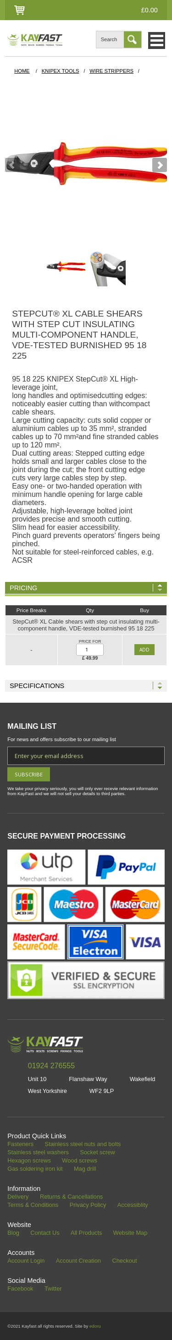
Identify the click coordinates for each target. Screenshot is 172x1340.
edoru (95, 1326)
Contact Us (44, 1233)
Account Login (25, 1261)
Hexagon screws (29, 1161)
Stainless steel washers (38, 1153)
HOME (22, 71)
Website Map (130, 1233)
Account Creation (78, 1261)
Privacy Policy (88, 1205)
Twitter (53, 1289)
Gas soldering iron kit (34, 1169)
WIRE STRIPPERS (111, 71)
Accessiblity (132, 1205)
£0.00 (149, 10)
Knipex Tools (60, 71)
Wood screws (79, 1161)
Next (159, 165)
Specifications (37, 685)
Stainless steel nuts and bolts (83, 1144)
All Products (86, 1233)
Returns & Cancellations (71, 1197)
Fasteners (20, 1144)
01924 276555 (51, 1066)
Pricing (23, 588)
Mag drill (85, 1169)
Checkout (124, 1261)
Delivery (17, 1197)
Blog (13, 1233)
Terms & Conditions (32, 1205)
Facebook (20, 1289)
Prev (12, 165)
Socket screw (97, 1153)
